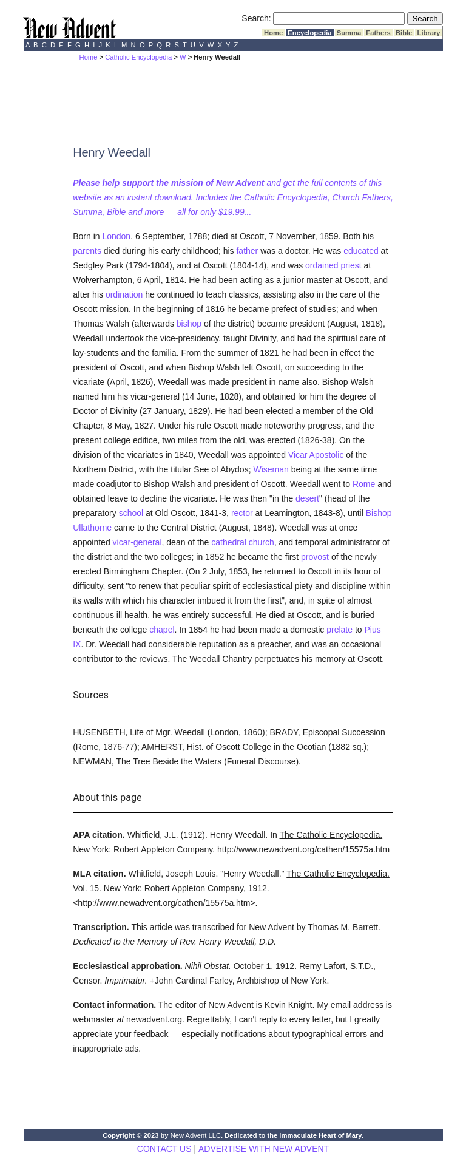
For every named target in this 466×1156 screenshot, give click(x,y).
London (116, 236)
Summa (349, 32)
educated (361, 251)
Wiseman (270, 469)
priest (350, 265)
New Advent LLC (196, 1135)
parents (87, 251)
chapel (161, 629)
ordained (322, 265)
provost (315, 557)
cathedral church (242, 542)
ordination (124, 294)
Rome (364, 484)
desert (307, 498)
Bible (404, 32)
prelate (339, 629)
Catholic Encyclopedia (138, 57)
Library (428, 32)
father (247, 251)
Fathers (378, 32)
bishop (189, 323)
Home (273, 32)
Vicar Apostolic (317, 455)
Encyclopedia (309, 32)
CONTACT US (164, 1149)
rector (242, 513)
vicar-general (137, 542)
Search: (256, 18)
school (131, 513)
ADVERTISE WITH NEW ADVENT (263, 1149)
